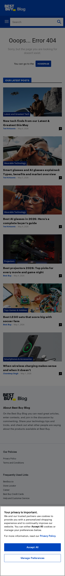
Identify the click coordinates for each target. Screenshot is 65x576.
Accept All (32, 547)
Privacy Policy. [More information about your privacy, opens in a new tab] (48, 535)
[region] (32, 541)
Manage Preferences (33, 557)
